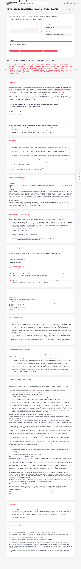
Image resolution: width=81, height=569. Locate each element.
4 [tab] (41, 80)
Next (75, 71)
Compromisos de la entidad (18, 528)
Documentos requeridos (17, 250)
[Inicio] (64, 3)
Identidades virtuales (18, 268)
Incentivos (12, 142)
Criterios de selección (16, 294)
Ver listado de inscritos (49, 53)
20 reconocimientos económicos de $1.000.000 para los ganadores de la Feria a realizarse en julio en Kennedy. (39, 153)
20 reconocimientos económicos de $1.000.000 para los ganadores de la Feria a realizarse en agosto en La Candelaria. (41, 157)
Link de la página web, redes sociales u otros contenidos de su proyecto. (30, 270)
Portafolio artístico (18, 274)
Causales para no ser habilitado (19, 351)
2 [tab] (36, 80)
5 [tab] (44, 80)
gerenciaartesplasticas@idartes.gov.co (37, 394)
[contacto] (79, 179)
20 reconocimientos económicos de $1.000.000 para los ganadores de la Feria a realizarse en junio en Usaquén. (39, 149)
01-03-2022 (48, 26)
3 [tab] (39, 80)
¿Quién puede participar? (17, 179)
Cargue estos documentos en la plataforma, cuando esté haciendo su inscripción (34, 255)
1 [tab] (34, 80)
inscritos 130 (13, 53)
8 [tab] (51, 80)
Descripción (13, 84)
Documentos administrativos (17, 261)
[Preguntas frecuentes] (79, 176)
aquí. (50, 413)
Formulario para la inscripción (19, 216)
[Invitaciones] (67, 3)
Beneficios (12, 506)
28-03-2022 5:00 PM (32, 30)
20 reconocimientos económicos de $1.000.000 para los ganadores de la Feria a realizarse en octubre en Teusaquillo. (40, 161)
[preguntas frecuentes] (71, 11)
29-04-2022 (48, 33)
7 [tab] (48, 80)
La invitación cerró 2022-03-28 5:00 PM (30, 53)
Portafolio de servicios (19, 281)
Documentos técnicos (15, 264)
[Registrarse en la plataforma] (74, 3)
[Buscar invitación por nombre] (33, 3)
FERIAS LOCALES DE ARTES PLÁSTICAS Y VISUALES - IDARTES (32, 11)
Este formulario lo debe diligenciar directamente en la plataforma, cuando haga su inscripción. (36, 221)
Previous (5, 71)
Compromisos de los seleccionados (20, 381)
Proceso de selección (16, 319)
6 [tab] (46, 80)
